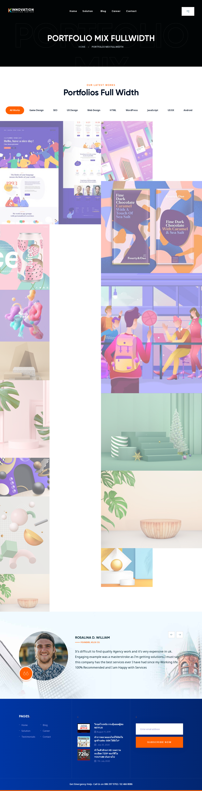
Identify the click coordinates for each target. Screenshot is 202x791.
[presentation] (171, 634)
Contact (131, 11)
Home (73, 11)
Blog (103, 11)
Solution (87, 11)
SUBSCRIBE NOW (159, 742)
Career (116, 11)
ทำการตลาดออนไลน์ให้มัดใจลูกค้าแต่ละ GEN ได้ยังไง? (108, 739)
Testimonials (28, 737)
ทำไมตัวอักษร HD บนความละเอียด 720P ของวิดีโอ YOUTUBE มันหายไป (107, 754)
